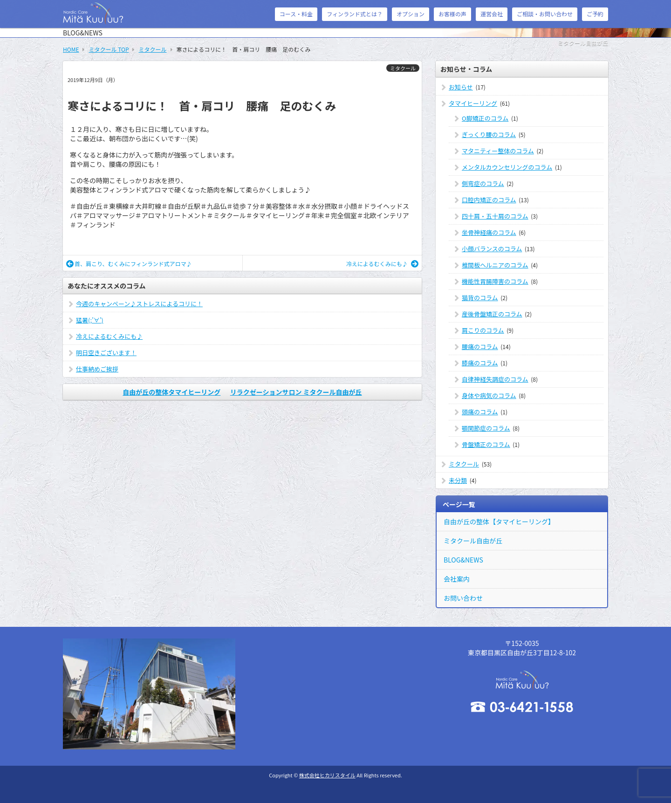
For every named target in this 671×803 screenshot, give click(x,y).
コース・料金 (296, 14)
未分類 (458, 480)
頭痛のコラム (480, 411)
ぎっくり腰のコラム (489, 134)
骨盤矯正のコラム (486, 444)
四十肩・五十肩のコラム (495, 216)
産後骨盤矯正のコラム (492, 313)
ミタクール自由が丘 (473, 540)
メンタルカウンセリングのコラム (507, 167)
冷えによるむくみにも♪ (382, 264)
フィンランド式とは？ (355, 14)
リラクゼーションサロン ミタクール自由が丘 (296, 392)
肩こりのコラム (483, 330)
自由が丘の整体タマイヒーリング (171, 392)
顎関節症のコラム (486, 428)
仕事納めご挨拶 (97, 368)
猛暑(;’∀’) (89, 320)
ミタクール (403, 68)
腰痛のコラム (480, 346)
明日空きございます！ (106, 352)
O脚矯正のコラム (485, 118)
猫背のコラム (480, 297)
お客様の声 (452, 14)
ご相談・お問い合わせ (545, 14)
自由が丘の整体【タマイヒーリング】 (499, 521)
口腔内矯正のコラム (489, 199)
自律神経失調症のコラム (495, 379)
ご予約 (595, 14)
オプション (411, 14)
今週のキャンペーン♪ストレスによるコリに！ (139, 303)
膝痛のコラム (480, 362)
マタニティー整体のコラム (498, 150)
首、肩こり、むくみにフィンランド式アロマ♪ (129, 264)
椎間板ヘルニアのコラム (495, 265)
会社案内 (457, 578)
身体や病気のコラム (489, 395)
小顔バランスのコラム (492, 248)
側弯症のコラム (483, 183)
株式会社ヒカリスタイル (327, 775)
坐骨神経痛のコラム (489, 232)
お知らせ (461, 86)
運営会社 (491, 14)
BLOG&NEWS (463, 559)
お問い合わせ (463, 598)
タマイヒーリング (473, 103)
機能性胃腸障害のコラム (495, 281)
